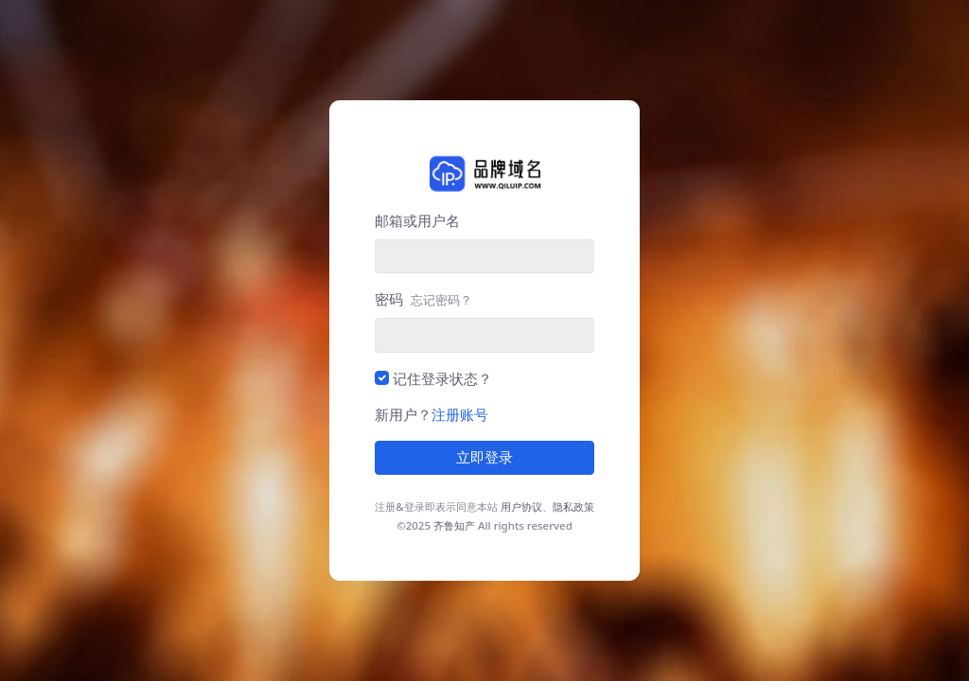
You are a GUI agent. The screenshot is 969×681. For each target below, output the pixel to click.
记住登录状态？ (442, 378)
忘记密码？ (441, 299)
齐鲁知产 (454, 525)
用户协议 (521, 506)
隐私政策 (573, 506)
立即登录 (484, 457)
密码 (423, 298)
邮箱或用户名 (417, 220)
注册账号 (460, 414)
